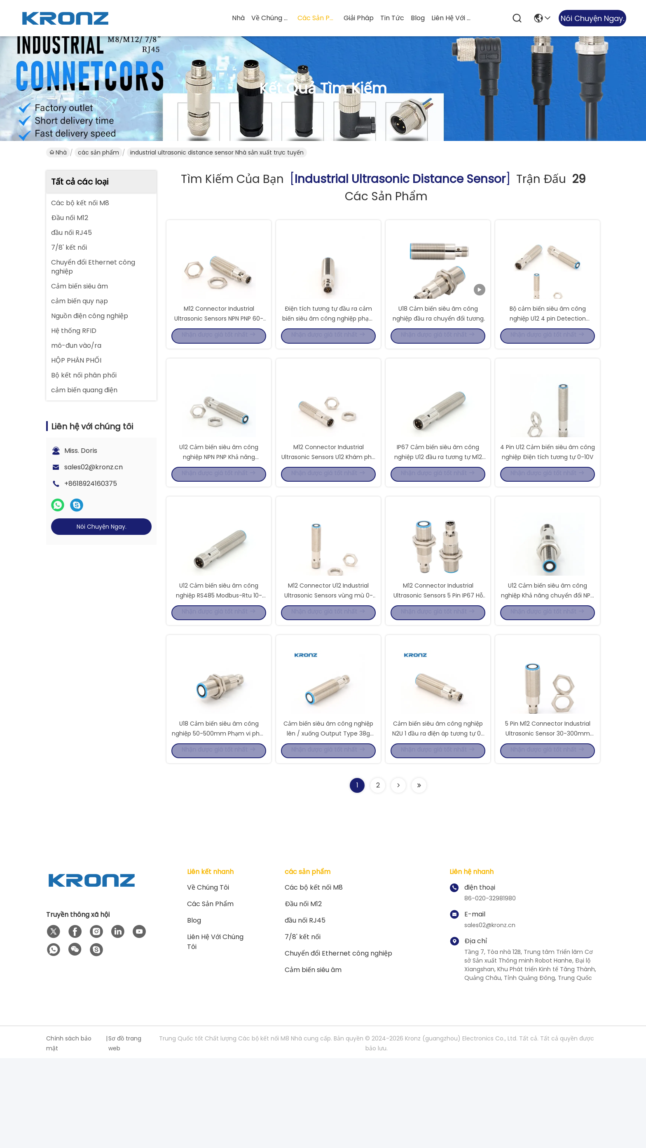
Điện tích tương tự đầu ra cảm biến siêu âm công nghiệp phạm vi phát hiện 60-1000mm (328, 340)
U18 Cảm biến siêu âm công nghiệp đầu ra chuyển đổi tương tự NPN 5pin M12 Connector (438, 340)
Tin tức (392, 18)
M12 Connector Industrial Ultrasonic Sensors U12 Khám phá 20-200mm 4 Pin (328, 500)
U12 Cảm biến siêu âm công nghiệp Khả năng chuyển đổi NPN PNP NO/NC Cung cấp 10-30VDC (547, 661)
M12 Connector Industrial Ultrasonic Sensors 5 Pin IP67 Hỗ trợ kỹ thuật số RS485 (438, 661)
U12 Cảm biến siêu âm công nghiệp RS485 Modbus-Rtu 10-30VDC (219, 661)
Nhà (238, 18)
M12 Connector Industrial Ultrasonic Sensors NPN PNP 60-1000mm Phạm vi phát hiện (218, 340)
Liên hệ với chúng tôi (451, 18)
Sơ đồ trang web (124, 1133)
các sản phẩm (317, 18)
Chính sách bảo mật (68, 1133)
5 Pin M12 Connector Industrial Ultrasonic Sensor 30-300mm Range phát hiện (547, 822)
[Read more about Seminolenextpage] (398, 875)
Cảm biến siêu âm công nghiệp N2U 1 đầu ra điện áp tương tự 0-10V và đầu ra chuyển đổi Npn (438, 822)
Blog (418, 18)
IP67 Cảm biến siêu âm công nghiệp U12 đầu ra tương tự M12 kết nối (438, 500)
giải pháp (359, 18)
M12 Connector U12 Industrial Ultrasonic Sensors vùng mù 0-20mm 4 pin (328, 661)
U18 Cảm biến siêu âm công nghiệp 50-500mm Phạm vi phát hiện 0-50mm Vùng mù (219, 822)
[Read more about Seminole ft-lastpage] (419, 875)
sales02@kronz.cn (93, 467)
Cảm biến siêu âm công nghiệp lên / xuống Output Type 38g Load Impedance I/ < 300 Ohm (328, 822)
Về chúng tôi (271, 18)
